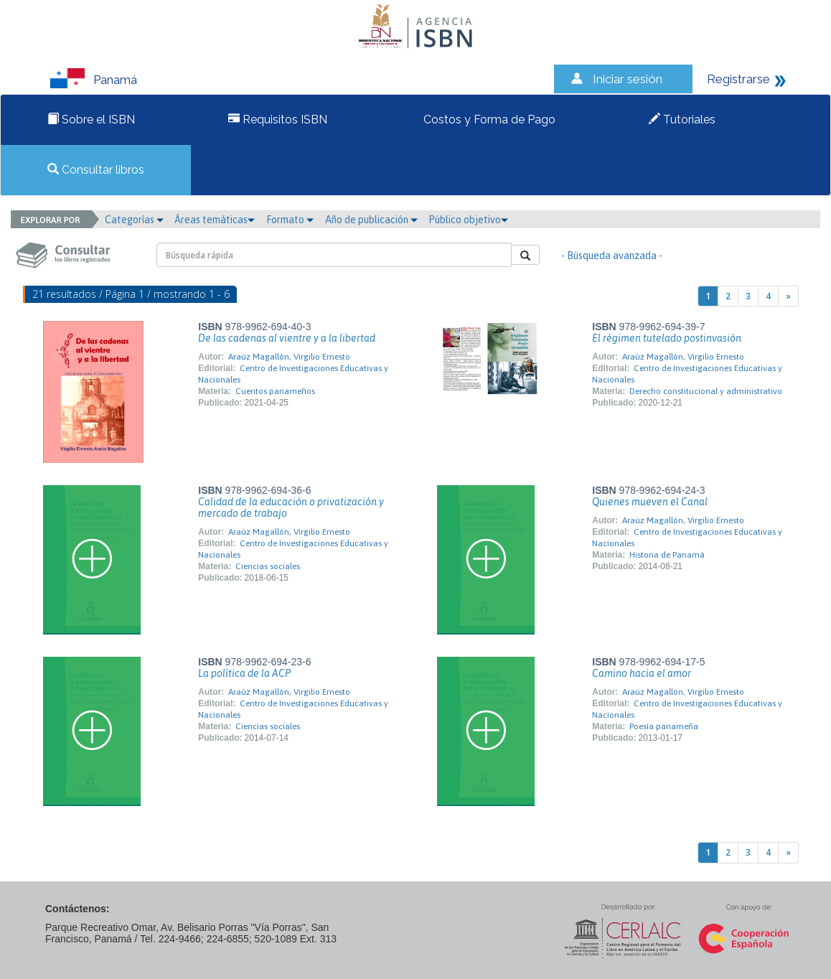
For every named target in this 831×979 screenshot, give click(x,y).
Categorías (134, 219)
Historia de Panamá (667, 555)
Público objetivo (468, 219)
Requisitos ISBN (277, 119)
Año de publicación (371, 219)
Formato (290, 219)
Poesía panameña (663, 726)
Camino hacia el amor (641, 673)
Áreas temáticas (214, 219)
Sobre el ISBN (91, 119)
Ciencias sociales (267, 566)
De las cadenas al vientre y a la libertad (286, 338)
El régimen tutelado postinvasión (666, 338)
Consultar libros (95, 170)
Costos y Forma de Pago (488, 119)
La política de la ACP (244, 673)
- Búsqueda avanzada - (611, 255)
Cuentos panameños (275, 391)
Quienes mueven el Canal (650, 501)
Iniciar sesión (627, 79)
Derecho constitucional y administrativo (705, 391)
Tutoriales (682, 119)
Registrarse (738, 79)
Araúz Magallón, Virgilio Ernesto (289, 357)
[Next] (788, 296)
